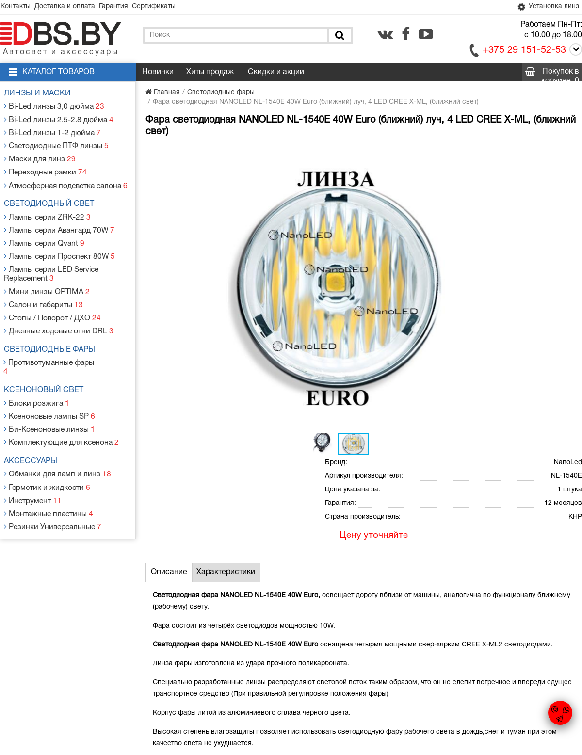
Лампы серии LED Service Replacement (52, 258)
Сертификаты (172, 7)
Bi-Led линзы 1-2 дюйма (52, 130)
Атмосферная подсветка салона (65, 176)
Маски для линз (40, 153)
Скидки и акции (276, 73)
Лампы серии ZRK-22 (47, 206)
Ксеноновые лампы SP (50, 380)
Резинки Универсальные (52, 480)
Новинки (158, 73)
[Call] (574, 52)
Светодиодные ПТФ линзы (55, 141)
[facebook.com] (406, 35)
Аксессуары (34, 421)
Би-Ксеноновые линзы (49, 391)
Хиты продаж (210, 73)
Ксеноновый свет (47, 356)
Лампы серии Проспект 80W (59, 241)
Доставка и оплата (73, 7)
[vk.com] (385, 35)
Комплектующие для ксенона (60, 403)
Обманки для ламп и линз (57, 433)
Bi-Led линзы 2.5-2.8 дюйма (58, 118)
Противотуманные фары (52, 338)
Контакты (18, 7)
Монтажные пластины (48, 468)
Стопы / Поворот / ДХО (52, 296)
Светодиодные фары (53, 326)
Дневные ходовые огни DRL (58, 308)
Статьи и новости (208, 671)
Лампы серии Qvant (45, 230)
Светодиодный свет (53, 194)
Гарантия (127, 7)
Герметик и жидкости (47, 445)
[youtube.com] (426, 35)
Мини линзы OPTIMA (46, 273)
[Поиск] (339, 36)
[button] (306, 155)
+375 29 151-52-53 (524, 51)
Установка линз (545, 8)
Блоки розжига (37, 368)
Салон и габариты (44, 285)
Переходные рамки (46, 165)
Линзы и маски (41, 95)
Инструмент (34, 456)
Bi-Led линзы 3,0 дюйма (53, 106)
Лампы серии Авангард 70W (59, 218)
